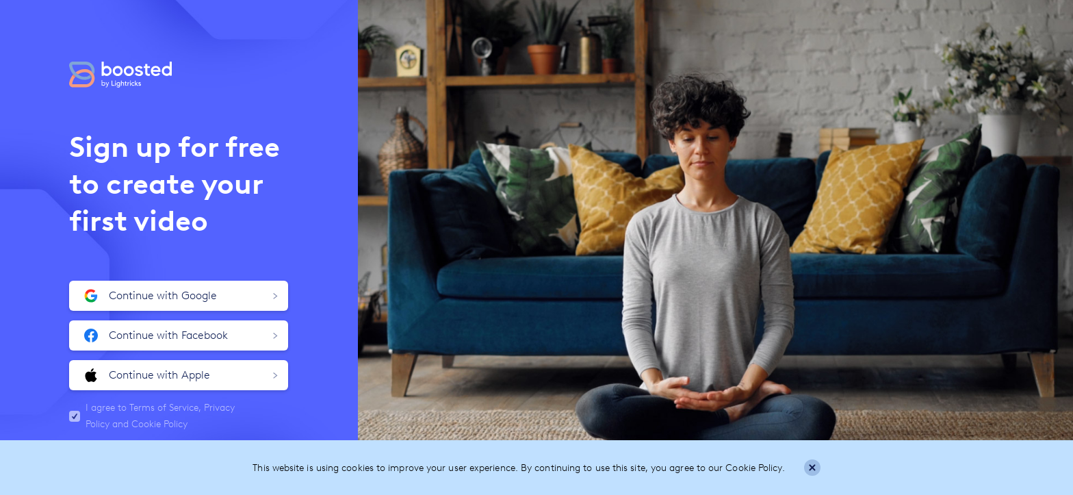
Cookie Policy (159, 424)
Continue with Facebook (181, 335)
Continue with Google (181, 296)
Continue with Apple (181, 375)
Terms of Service (163, 408)
